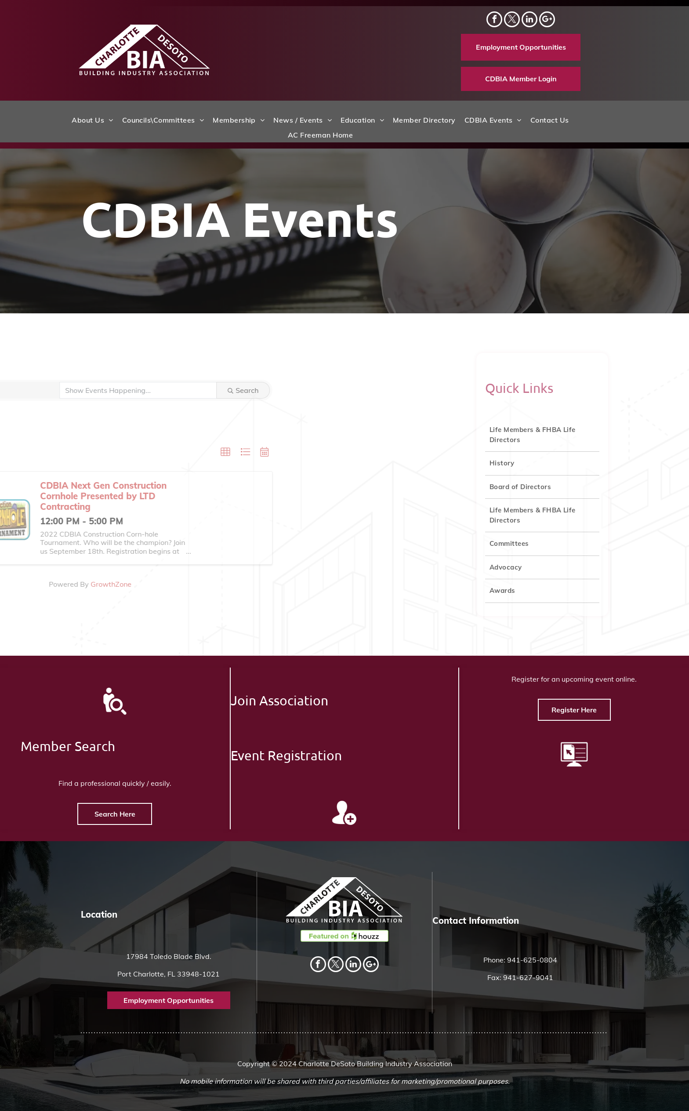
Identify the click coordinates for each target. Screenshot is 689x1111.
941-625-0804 (532, 959)
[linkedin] (529, 20)
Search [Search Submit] (146, 390)
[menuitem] (92, 120)
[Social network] (547, 20)
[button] (129, 452)
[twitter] (512, 20)
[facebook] (494, 20)
